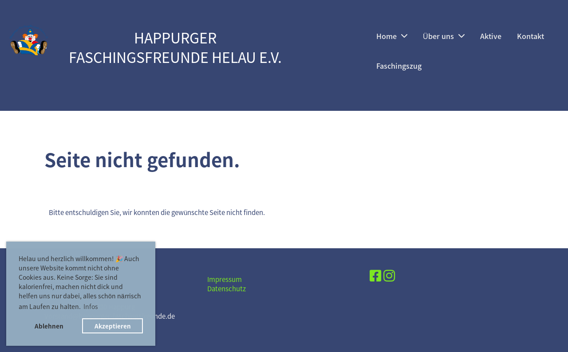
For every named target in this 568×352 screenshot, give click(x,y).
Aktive (490, 36)
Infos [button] (90, 306)
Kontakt (530, 36)
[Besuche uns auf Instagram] (389, 275)
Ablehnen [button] (49, 325)
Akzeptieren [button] (113, 325)
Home (391, 36)
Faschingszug (399, 65)
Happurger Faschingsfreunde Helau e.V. (175, 48)
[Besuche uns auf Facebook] (375, 275)
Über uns (444, 36)
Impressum (224, 279)
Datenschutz (226, 288)
